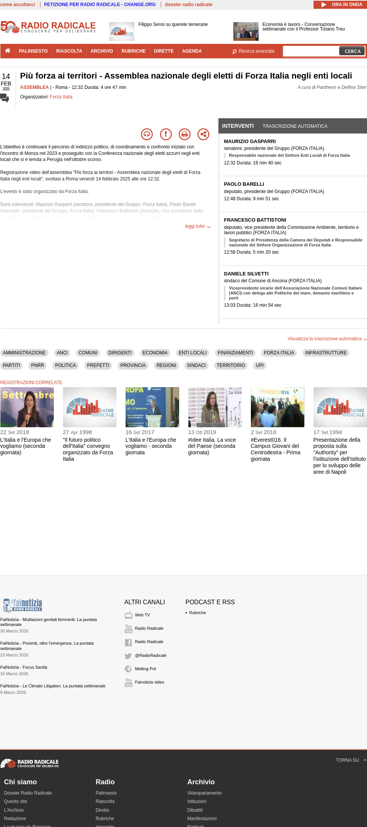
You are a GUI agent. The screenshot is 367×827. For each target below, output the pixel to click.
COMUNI (88, 353)
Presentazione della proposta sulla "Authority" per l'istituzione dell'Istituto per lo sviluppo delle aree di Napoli (340, 456)
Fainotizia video (149, 682)
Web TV (142, 615)
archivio (102, 51)
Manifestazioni (202, 818)
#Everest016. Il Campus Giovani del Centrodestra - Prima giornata (276, 449)
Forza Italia (61, 97)
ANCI (62, 353)
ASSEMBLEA (34, 87)
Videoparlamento (205, 793)
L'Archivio (14, 810)
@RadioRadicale (151, 655)
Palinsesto (106, 793)
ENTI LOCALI (193, 353)
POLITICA (65, 365)
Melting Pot (145, 668)
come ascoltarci (17, 4)
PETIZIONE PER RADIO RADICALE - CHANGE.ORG (100, 4)
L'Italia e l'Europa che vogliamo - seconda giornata (151, 446)
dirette (163, 51)
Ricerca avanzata (257, 51)
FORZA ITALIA (279, 353)
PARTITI (11, 365)
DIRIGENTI (120, 353)
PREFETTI (98, 365)
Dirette (102, 810)
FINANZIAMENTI (235, 353)
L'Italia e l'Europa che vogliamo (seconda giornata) (25, 446)
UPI (260, 365)
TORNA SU (347, 760)
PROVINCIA (133, 365)
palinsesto (33, 51)
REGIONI (166, 365)
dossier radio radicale (188, 4)
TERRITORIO (231, 365)
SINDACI (196, 365)
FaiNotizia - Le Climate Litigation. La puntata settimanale (53, 686)
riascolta (69, 51)
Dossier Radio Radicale (28, 793)
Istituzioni (197, 801)
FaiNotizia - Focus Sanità (23, 667)
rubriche (133, 51)
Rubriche (197, 612)
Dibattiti (195, 810)
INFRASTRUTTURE (326, 353)
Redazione (15, 818)
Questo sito (15, 801)
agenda (192, 51)
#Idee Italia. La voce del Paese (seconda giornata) (212, 446)
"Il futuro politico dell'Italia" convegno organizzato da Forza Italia (88, 449)
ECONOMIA (155, 353)
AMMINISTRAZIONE (24, 353)
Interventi (238, 126)
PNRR (37, 365)
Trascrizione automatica (295, 126)
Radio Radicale (149, 628)
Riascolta (105, 801)
